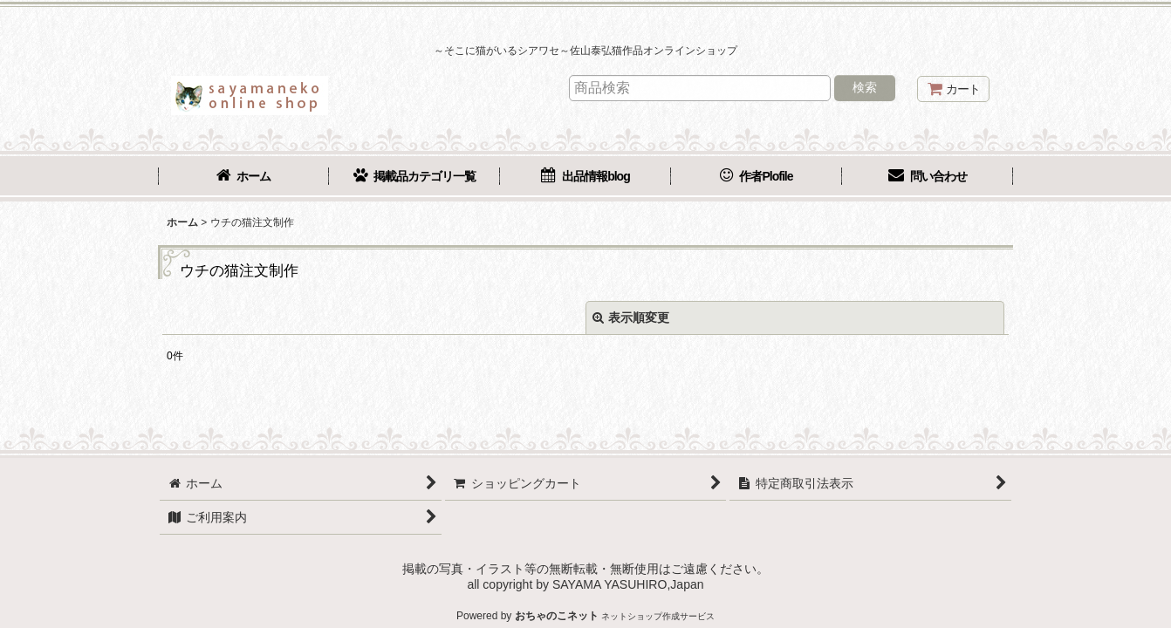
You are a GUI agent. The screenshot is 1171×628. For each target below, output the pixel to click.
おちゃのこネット (557, 616)
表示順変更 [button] (630, 317)
